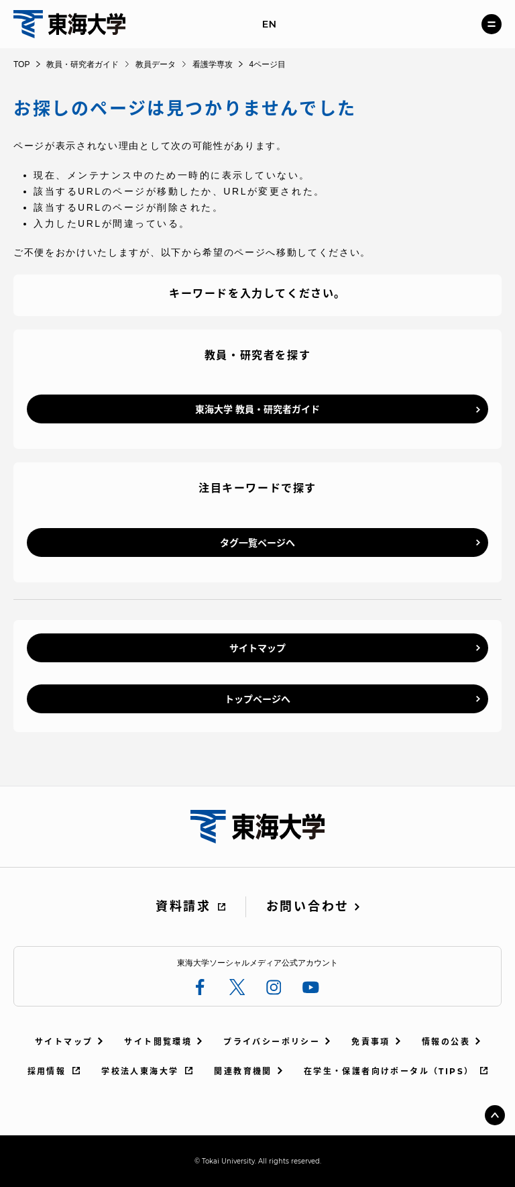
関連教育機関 (243, 1071)
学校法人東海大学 (139, 1071)
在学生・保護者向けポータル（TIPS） (389, 1071)
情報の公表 (446, 1042)
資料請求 (183, 906)
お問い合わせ (307, 906)
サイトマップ (257, 648)
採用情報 (46, 1071)
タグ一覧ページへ (257, 543)
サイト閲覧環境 (158, 1042)
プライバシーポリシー (271, 1042)
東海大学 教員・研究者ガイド (257, 409)
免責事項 (370, 1042)
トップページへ (257, 699)
